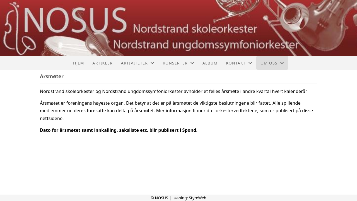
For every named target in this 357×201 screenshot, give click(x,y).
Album (210, 63)
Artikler (103, 63)
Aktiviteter (138, 63)
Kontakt (239, 63)
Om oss (272, 63)
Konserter (178, 63)
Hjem (78, 63)
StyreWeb (197, 197)
